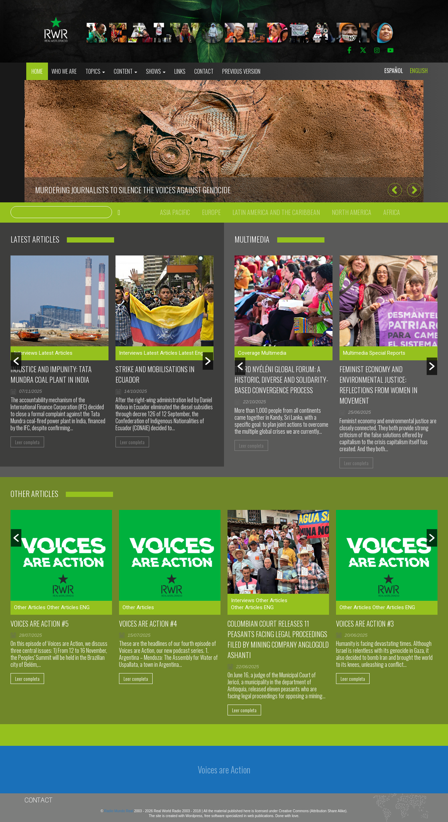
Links (180, 71)
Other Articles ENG (68, 607)
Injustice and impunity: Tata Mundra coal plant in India (51, 374)
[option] (224, 141)
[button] (394, 190)
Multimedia (273, 353)
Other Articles (30, 607)
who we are (64, 71)
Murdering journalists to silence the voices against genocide (133, 189)
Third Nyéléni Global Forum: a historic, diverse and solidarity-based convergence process (281, 379)
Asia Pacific (175, 212)
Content (125, 71)
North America (351, 212)
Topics (95, 71)
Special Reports (387, 353)
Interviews (25, 353)
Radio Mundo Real (119, 811)
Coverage (249, 353)
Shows (156, 71)
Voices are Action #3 (365, 623)
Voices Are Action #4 (148, 623)
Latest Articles (55, 353)
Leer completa (27, 442)
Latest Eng (191, 353)
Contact (204, 71)
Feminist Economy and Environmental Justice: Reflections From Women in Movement (379, 385)
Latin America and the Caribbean (276, 212)
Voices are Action (224, 769)
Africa (391, 212)
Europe (211, 212)
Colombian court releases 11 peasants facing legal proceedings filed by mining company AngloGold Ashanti (278, 639)
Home (37, 71)
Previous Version (241, 71)
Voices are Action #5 (39, 623)
